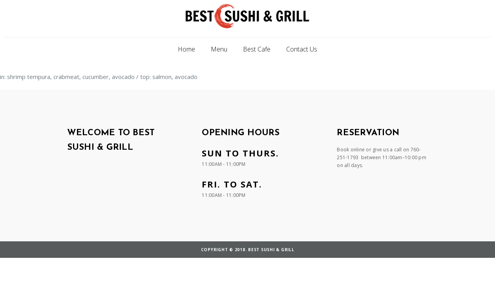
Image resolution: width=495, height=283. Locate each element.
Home (186, 49)
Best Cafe (256, 49)
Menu (219, 49)
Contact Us (301, 49)
